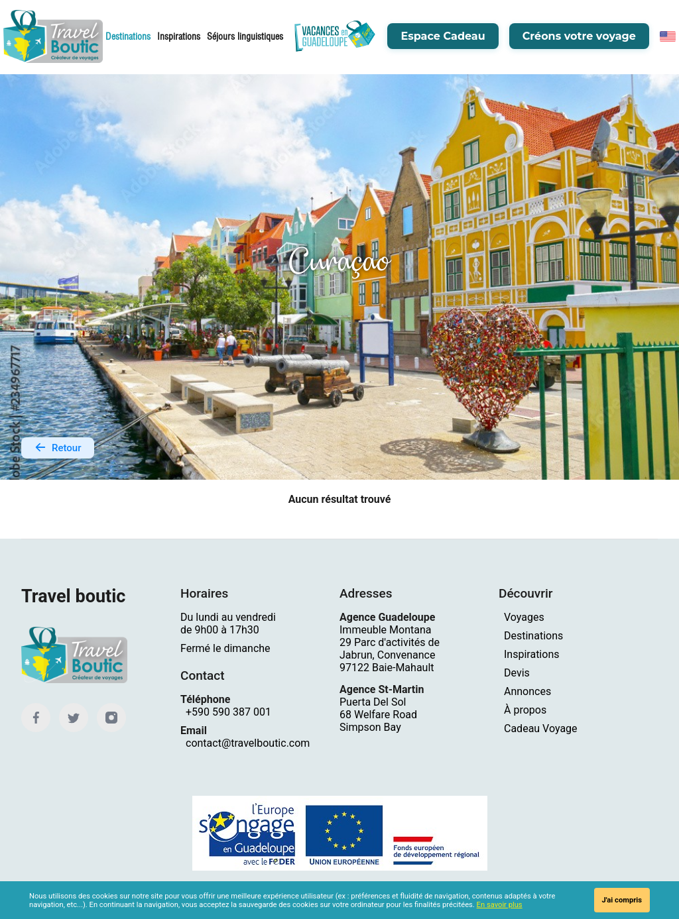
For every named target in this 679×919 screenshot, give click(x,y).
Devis (517, 673)
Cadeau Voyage (541, 729)
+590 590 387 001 (228, 712)
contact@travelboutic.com (248, 743)
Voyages (524, 618)
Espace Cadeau (443, 36)
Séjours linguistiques (245, 36)
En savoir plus (500, 904)
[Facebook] (35, 718)
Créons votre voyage (579, 36)
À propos (525, 710)
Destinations (128, 36)
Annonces (527, 692)
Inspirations (178, 36)
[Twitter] (73, 718)
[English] (668, 36)
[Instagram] (111, 718)
